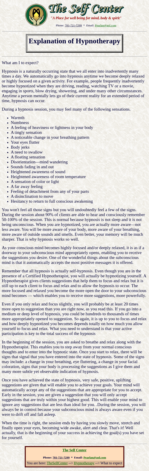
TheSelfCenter (57, 463)
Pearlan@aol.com (105, 25)
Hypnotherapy (84, 463)
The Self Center (75, 450)
